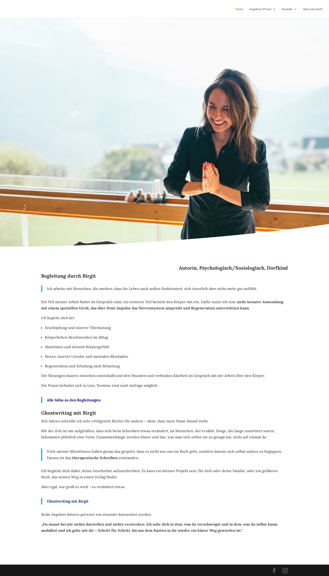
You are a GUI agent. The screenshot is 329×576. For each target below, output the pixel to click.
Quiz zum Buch (312, 9)
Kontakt (287, 9)
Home (239, 9)
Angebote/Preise (260, 9)
